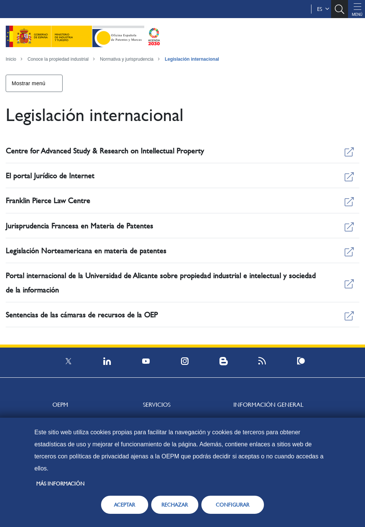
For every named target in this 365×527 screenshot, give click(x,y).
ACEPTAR (124, 505)
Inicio (11, 59)
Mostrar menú (28, 83)
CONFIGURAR (232, 505)
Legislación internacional (192, 59)
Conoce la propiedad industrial (58, 59)
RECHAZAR (174, 505)
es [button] (323, 9)
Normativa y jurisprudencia (126, 59)
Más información (60, 484)
